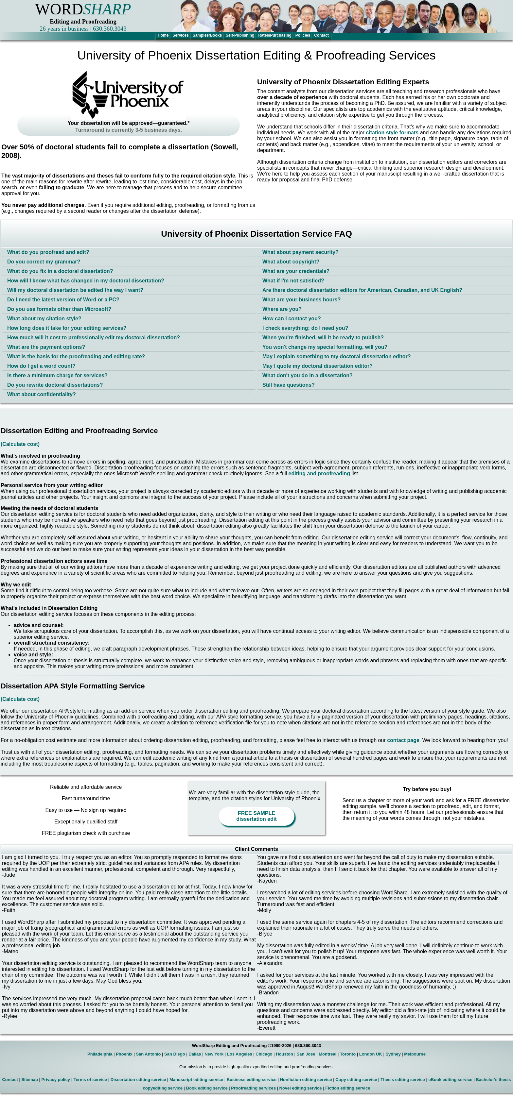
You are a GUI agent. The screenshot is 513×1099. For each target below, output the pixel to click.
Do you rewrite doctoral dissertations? (55, 385)
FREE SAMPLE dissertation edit (256, 816)
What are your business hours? (301, 299)
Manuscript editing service (196, 1079)
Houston (284, 1054)
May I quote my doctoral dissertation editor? (317, 366)
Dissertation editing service (138, 1079)
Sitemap (29, 1079)
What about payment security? (300, 252)
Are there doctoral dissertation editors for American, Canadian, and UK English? (362, 290)
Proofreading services (253, 1088)
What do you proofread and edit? (48, 252)
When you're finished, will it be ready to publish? (323, 337)
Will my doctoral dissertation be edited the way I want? (75, 290)
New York (213, 1054)
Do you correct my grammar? (43, 261)
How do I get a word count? (41, 366)
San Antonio (148, 1054)
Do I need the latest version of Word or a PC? (63, 299)
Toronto (348, 1054)
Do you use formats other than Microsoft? (59, 309)
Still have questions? (288, 385)
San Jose (306, 1054)
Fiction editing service (347, 1088)
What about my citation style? (44, 318)
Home (163, 35)
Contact (321, 35)
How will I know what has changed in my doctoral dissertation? (85, 280)
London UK (370, 1054)
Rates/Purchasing (274, 35)
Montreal (327, 1054)
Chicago (264, 1054)
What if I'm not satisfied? (293, 280)
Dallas (194, 1054)
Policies (302, 35)
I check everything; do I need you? (305, 328)
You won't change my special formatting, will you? (324, 347)
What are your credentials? (295, 271)
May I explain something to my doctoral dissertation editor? (336, 356)
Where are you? (282, 309)
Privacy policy (56, 1079)
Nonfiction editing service (306, 1079)
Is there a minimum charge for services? (57, 375)
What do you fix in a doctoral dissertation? (60, 271)
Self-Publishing (240, 35)
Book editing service (207, 1088)
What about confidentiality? (41, 394)
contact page (403, 740)
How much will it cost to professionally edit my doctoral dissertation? (93, 337)
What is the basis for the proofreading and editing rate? (76, 356)
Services (180, 35)
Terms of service (90, 1079)
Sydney (392, 1054)
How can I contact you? (291, 318)
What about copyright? (290, 261)
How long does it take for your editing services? (67, 328)
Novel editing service (300, 1088)
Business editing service (251, 1079)
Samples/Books (207, 35)
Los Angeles (239, 1054)
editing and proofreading (319, 473)
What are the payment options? (46, 347)
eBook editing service (450, 1079)
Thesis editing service (402, 1079)
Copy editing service (356, 1079)
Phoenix (124, 1054)
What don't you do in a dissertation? (307, 375)
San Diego (174, 1054)
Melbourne (415, 1054)
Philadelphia (100, 1054)
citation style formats (392, 132)
